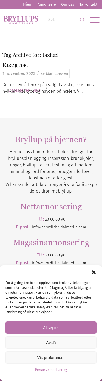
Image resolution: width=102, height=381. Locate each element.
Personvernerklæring (51, 370)
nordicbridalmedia (60, 263)
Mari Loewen (57, 73)
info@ (37, 263)
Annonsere (47, 4)
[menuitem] (28, 4)
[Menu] (92, 20)
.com (82, 263)
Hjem (27, 4)
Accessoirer (19, 90)
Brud (36, 90)
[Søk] (66, 20)
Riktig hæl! (16, 64)
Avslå (51, 342)
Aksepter (51, 327)
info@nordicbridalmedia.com (59, 227)
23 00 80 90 (55, 219)
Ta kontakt (88, 4)
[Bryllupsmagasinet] (41, 20)
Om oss (67, 4)
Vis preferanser (51, 357)
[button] (94, 272)
